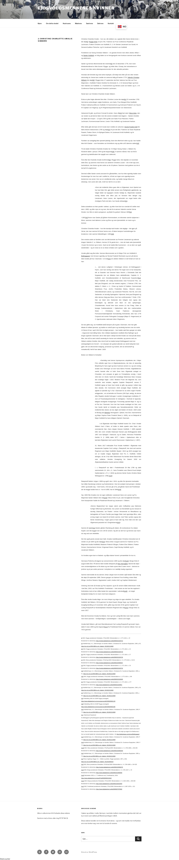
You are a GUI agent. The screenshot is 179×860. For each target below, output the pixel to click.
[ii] (111, 63)
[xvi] (110, 475)
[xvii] (119, 489)
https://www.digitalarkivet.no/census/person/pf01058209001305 (98, 706)
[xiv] (109, 258)
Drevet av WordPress (89, 852)
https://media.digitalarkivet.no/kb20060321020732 (109, 668)
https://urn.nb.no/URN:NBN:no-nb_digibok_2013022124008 (97, 646)
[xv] (139, 278)
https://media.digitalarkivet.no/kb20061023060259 (109, 750)
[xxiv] (126, 607)
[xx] (94, 527)
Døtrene (100, 23)
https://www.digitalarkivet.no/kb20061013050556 (109, 772)
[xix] (118, 522)
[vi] (109, 129)
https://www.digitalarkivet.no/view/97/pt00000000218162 (96, 777)
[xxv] (106, 626)
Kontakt (111, 23)
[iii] (93, 80)
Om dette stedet (52, 23)
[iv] (125, 99)
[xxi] (103, 541)
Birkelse (107, 412)
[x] (126, 201)
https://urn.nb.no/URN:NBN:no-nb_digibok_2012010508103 (97, 761)
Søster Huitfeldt (88, 55)
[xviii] (105, 497)
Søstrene (89, 23)
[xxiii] (125, 591)
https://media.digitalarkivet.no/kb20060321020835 (109, 679)
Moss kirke (133, 113)
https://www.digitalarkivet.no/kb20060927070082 (109, 788)
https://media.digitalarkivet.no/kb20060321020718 (109, 651)
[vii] (138, 143)
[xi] (131, 212)
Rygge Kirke (93, 41)
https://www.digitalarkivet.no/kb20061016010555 (109, 783)
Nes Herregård (123, 563)
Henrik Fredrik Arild (130, 126)
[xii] (87, 217)
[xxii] (127, 560)
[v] (121, 113)
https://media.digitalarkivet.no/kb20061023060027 (109, 662)
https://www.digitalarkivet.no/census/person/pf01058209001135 (98, 701)
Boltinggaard (85, 256)
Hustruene (67, 23)
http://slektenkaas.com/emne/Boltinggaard (128, 734)
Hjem (40, 23)
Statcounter (5, 858)
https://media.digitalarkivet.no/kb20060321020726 (109, 657)
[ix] (110, 159)
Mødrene (78, 23)
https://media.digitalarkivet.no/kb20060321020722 (109, 640)
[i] (87, 41)
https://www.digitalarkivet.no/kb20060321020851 (109, 684)
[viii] (113, 151)
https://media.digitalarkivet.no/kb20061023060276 (109, 767)
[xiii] (112, 234)
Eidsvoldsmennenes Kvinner (76, 8)
